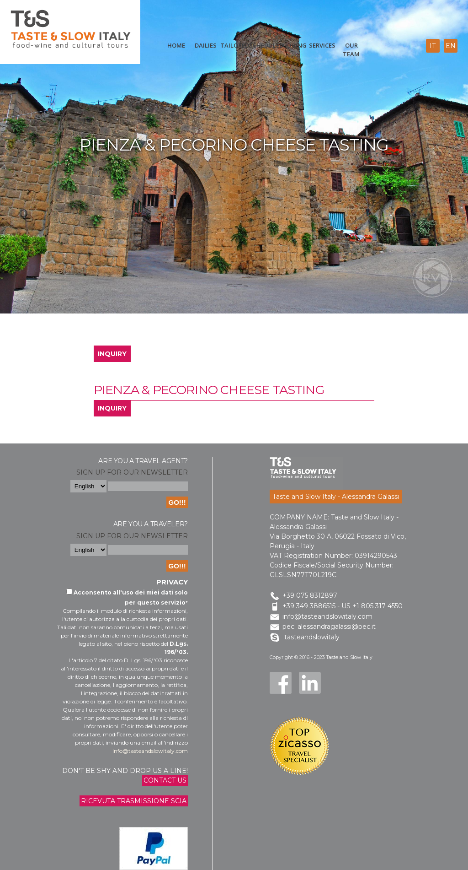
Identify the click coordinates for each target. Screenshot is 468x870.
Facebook (281, 683)
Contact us (165, 780)
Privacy (172, 582)
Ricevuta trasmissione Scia (133, 801)
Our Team (351, 49)
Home (176, 45)
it (433, 46)
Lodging (293, 45)
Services (322, 45)
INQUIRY (112, 354)
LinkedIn (310, 683)
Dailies (206, 45)
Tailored (234, 45)
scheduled (263, 45)
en (451, 46)
